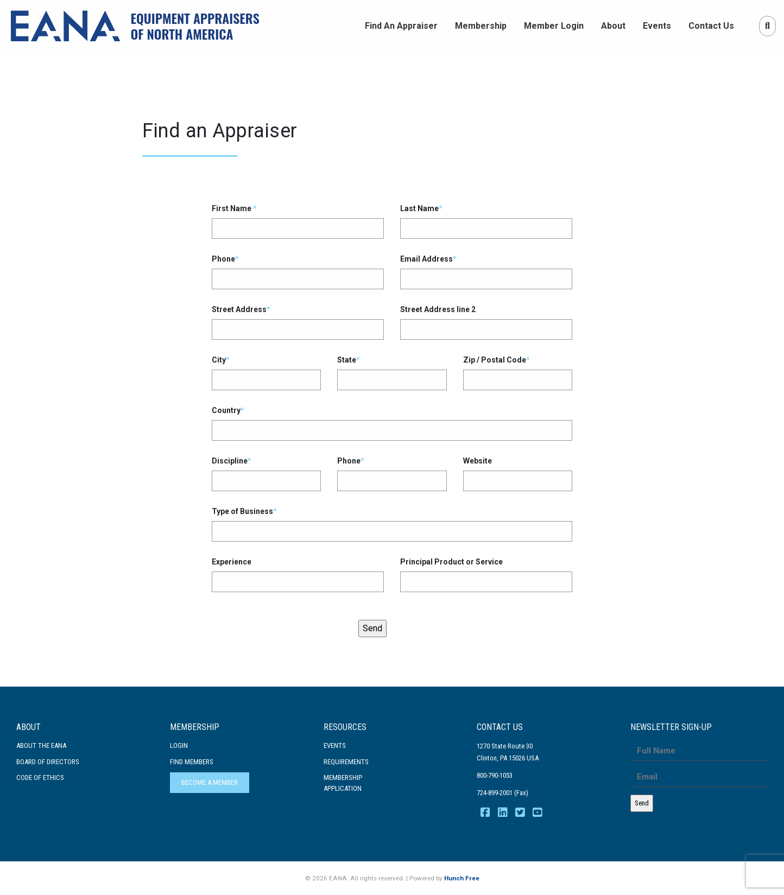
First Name (298, 221)
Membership (481, 26)
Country (392, 423)
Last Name (486, 221)
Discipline (266, 473)
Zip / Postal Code (517, 373)
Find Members (191, 762)
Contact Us (711, 26)
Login (179, 745)
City (266, 373)
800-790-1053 (495, 775)
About (613, 26)
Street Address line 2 (486, 322)
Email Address (486, 272)
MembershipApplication (343, 782)
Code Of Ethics (40, 777)
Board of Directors (47, 762)
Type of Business (392, 524)
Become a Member (209, 782)
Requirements (346, 762)
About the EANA (41, 745)
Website (517, 473)
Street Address (298, 322)
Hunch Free (461, 878)
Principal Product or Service (486, 574)
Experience (298, 574)
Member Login (554, 26)
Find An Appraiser (401, 26)
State (391, 373)
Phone (298, 272)
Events (657, 26)
